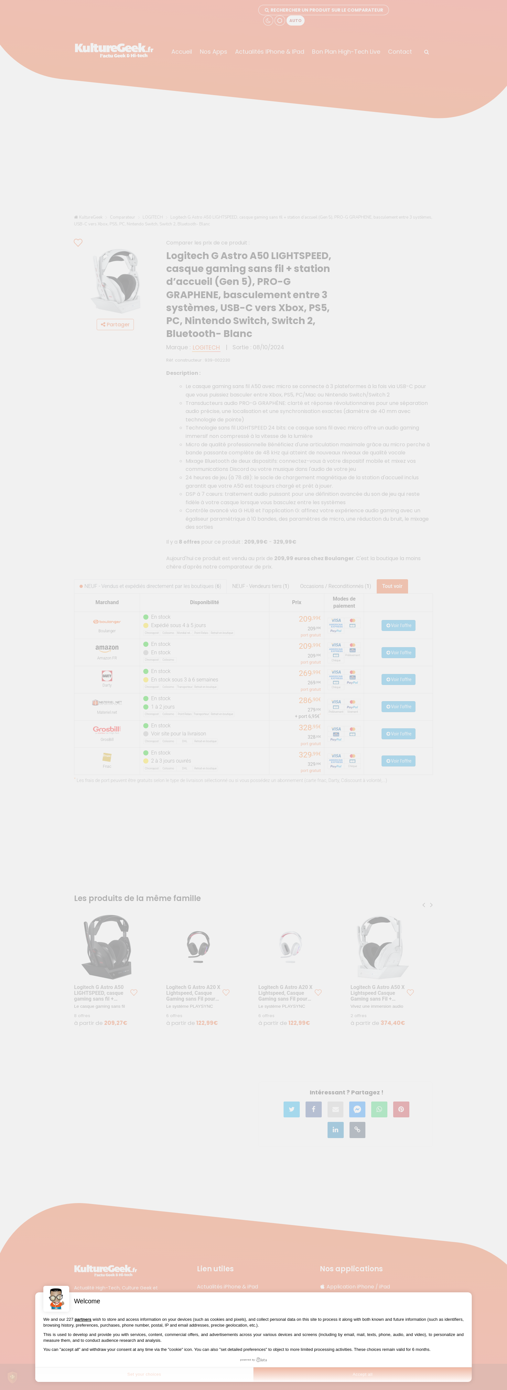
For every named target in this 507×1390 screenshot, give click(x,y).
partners (83, 1319)
